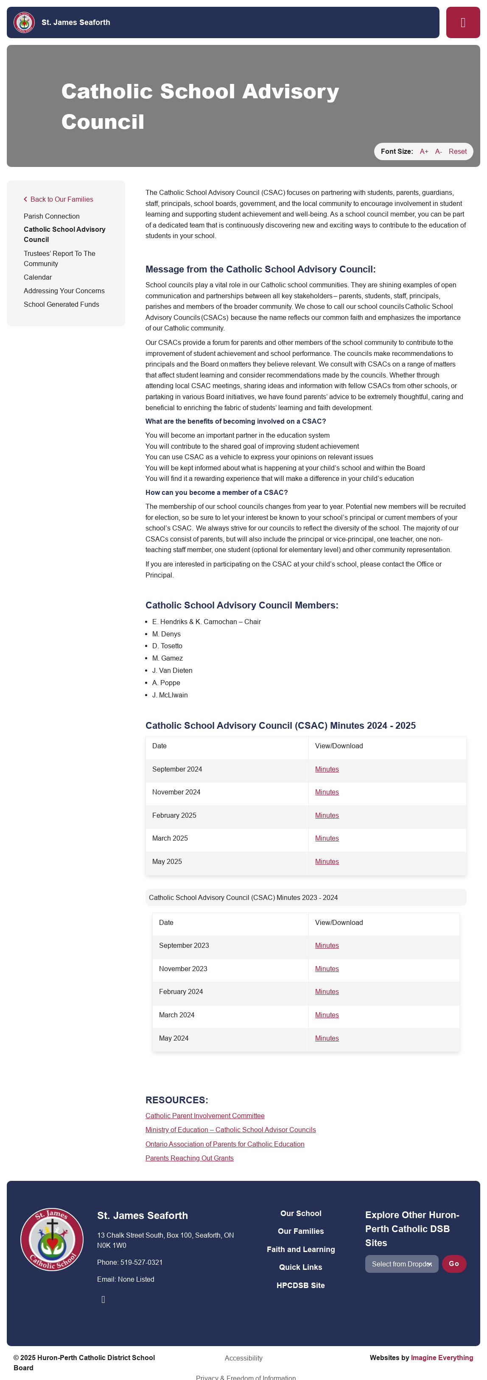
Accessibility (188, 1358)
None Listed (136, 1279)
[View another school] (402, 1264)
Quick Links (300, 1267)
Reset (458, 151)
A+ (424, 151)
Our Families (301, 1231)
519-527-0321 (141, 1262)
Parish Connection (52, 216)
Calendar (38, 277)
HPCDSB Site (301, 1285)
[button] (463, 22)
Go (454, 1264)
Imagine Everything (442, 1358)
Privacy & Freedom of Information (268, 1358)
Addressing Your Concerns (64, 290)
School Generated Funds (61, 304)
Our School (301, 1213)
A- (438, 151)
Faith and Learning (301, 1249)
